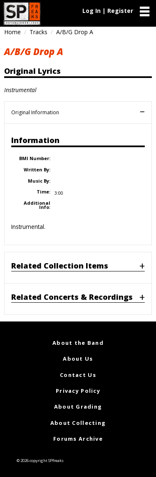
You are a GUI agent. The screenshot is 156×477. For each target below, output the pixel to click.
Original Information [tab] (35, 112)
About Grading (78, 406)
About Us (78, 358)
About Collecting (78, 423)
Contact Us (78, 375)
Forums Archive (78, 438)
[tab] (78, 267)
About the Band (78, 342)
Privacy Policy (78, 390)
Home (12, 32)
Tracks (38, 32)
